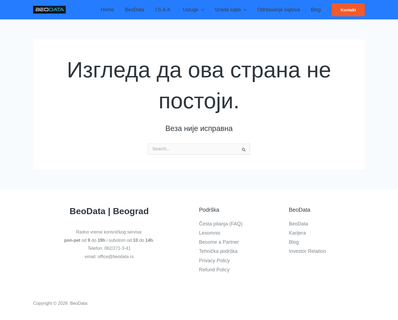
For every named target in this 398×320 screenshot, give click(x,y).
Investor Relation (307, 251)
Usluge (196, 9)
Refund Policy (214, 269)
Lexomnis (209, 232)
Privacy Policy (214, 260)
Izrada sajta (233, 9)
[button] (348, 9)
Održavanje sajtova (280, 9)
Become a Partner (219, 242)
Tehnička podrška (218, 251)
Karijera (297, 232)
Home (113, 9)
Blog (316, 9)
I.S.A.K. (167, 9)
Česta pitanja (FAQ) (221, 223)
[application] (204, 9)
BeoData (139, 9)
